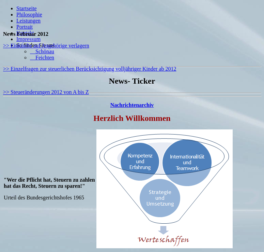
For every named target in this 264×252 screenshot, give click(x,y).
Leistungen (28, 21)
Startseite (26, 8)
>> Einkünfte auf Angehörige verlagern (46, 45)
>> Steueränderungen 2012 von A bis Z (46, 92)
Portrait (24, 27)
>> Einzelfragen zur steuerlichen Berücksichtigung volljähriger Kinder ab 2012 (89, 69)
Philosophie (29, 14)
